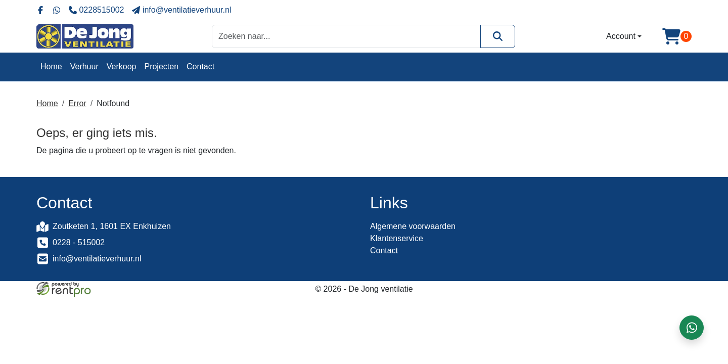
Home (51, 66)
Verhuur (84, 66)
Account (620, 36)
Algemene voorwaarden (413, 226)
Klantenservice (396, 238)
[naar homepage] (84, 36)
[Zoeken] (497, 36)
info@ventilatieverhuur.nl (97, 258)
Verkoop (121, 66)
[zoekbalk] (346, 36)
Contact (200, 66)
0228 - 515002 (79, 242)
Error (77, 103)
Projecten (161, 66)
